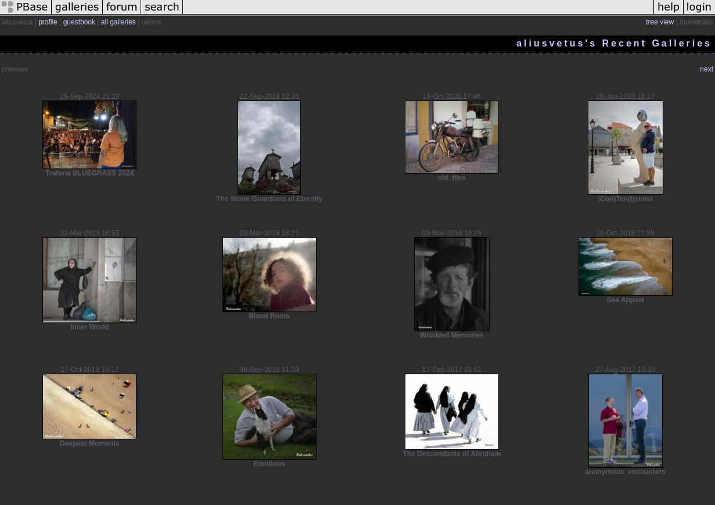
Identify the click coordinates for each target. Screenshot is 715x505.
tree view (660, 22)
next (706, 69)
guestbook (79, 22)
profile (48, 22)
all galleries (118, 22)
